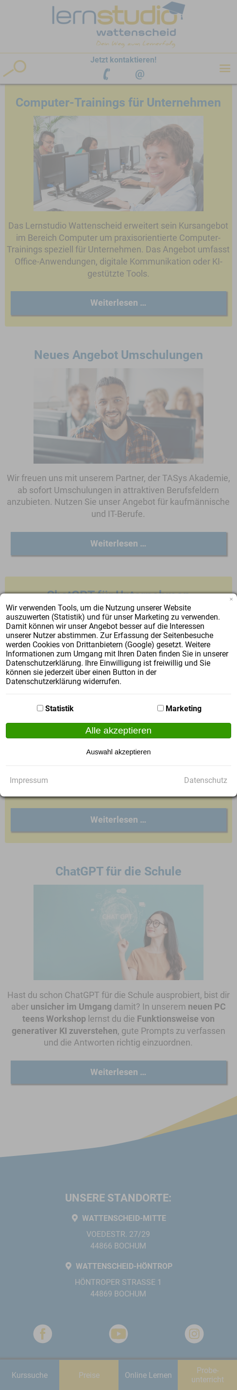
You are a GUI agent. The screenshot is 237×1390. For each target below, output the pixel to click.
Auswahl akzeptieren (118, 752)
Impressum (29, 780)
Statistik (59, 708)
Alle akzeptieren (118, 730)
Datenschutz (205, 780)
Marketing (184, 708)
